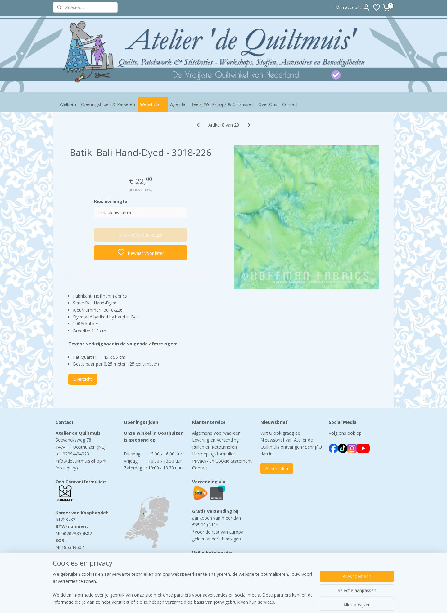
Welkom (68, 104)
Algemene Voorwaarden (216, 433)
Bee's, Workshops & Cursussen (221, 104)
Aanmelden (276, 468)
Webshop (152, 104)
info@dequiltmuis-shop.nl (81, 461)
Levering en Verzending (215, 440)
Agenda (177, 104)
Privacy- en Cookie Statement (222, 461)
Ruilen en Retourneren (214, 447)
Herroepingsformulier (213, 454)
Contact (290, 104)
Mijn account (352, 7)
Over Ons (267, 104)
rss (262, 601)
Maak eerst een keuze (140, 235)
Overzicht (82, 379)
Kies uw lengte (110, 201)
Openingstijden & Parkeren (108, 104)
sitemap (249, 601)
